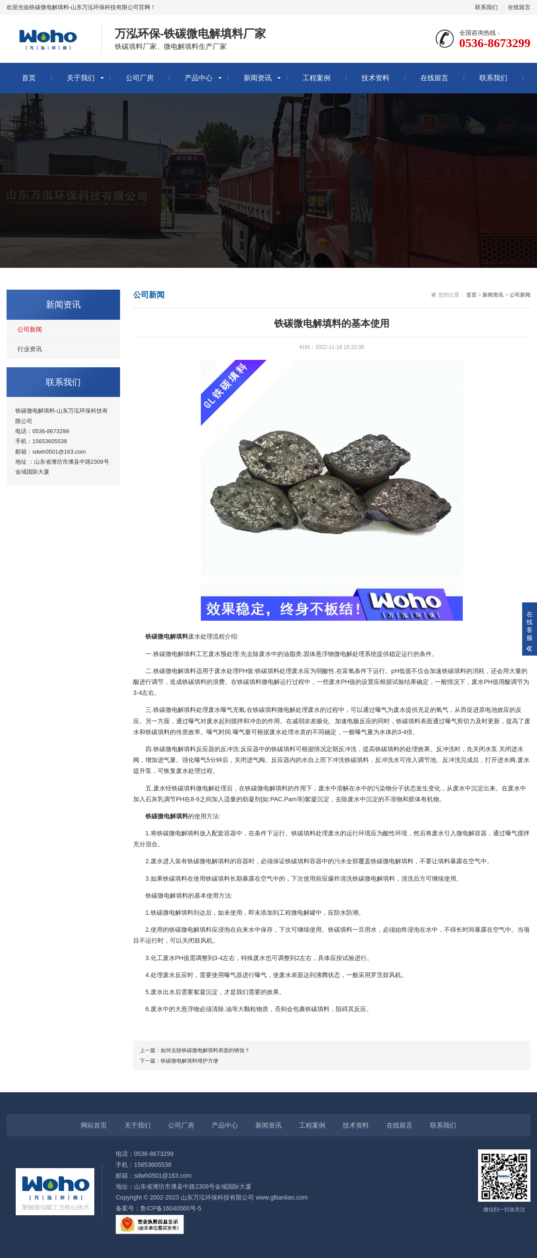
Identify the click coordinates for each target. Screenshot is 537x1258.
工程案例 (316, 78)
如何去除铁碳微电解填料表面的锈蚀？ (205, 1050)
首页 (29, 78)
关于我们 (81, 78)
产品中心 (199, 78)
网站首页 (94, 1125)
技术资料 (375, 78)
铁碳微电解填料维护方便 (189, 1061)
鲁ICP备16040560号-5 (170, 1208)
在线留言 (519, 7)
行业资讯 (29, 348)
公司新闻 (29, 329)
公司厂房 (140, 78)
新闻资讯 (258, 78)
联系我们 (486, 7)
